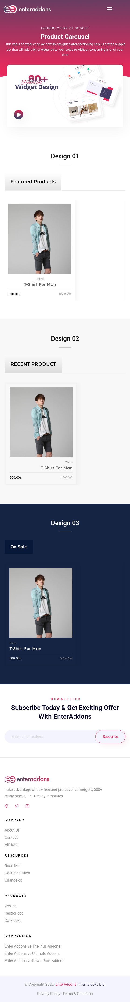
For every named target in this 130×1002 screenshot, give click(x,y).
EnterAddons (65, 984)
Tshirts (40, 278)
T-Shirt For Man (40, 284)
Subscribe (110, 737)
